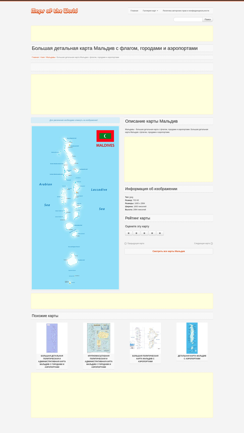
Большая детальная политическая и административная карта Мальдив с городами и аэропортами (52, 361)
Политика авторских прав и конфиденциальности (186, 11)
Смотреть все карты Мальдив (168, 251)
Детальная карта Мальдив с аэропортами (192, 357)
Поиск (208, 19)
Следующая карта (202, 243)
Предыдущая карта (135, 243)
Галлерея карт (150, 11)
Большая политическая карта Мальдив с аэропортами (145, 359)
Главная (134, 11)
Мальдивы (50, 57)
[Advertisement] (122, 33)
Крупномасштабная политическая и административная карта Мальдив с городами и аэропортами (98, 361)
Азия (42, 57)
